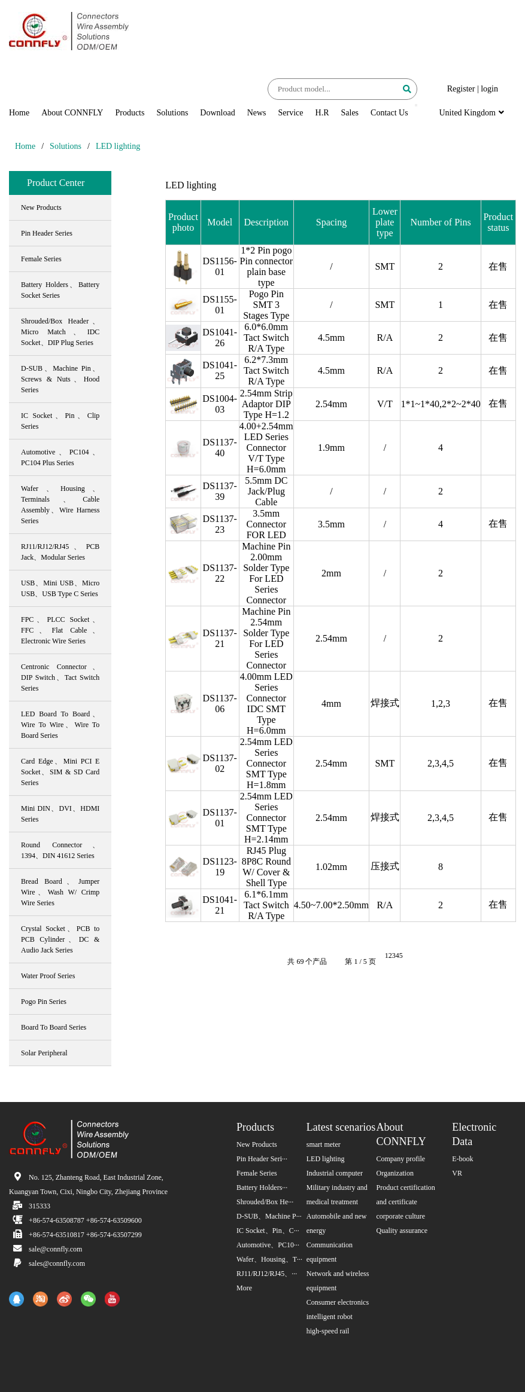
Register (461, 88)
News (256, 112)
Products (129, 112)
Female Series (256, 1173)
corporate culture (401, 1216)
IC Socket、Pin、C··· (267, 1230)
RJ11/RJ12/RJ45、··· (266, 1273)
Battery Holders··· (261, 1187)
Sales (350, 112)
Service (291, 112)
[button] (416, 105)
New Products (256, 1144)
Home (19, 112)
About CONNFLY (72, 112)
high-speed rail (328, 1331)
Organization (395, 1173)
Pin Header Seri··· (261, 1159)
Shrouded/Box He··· (264, 1202)
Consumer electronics (337, 1302)
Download (217, 112)
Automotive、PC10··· (267, 1245)
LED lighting (118, 146)
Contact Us (389, 112)
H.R (322, 112)
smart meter (323, 1144)
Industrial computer (334, 1173)
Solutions (172, 112)
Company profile (401, 1159)
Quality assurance (402, 1230)
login (489, 88)
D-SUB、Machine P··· (269, 1216)
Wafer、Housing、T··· (269, 1259)
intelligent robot (329, 1316)
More (244, 1288)
